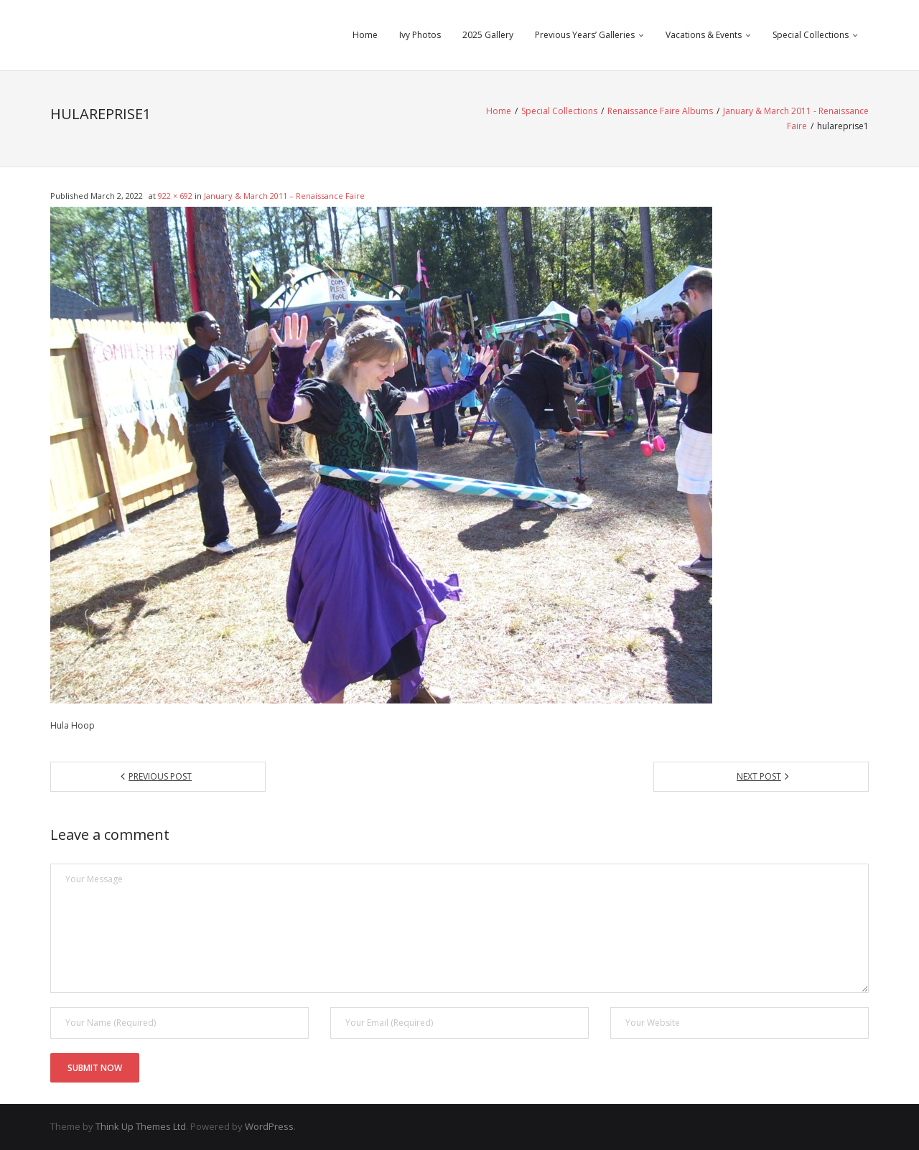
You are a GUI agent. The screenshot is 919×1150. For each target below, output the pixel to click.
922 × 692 (175, 195)
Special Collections (811, 35)
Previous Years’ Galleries (585, 35)
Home (365, 35)
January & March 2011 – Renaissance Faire (284, 195)
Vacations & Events (704, 35)
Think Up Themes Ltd (140, 1126)
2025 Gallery (487, 35)
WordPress (269, 1126)
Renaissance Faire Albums (660, 111)
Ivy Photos (420, 35)
